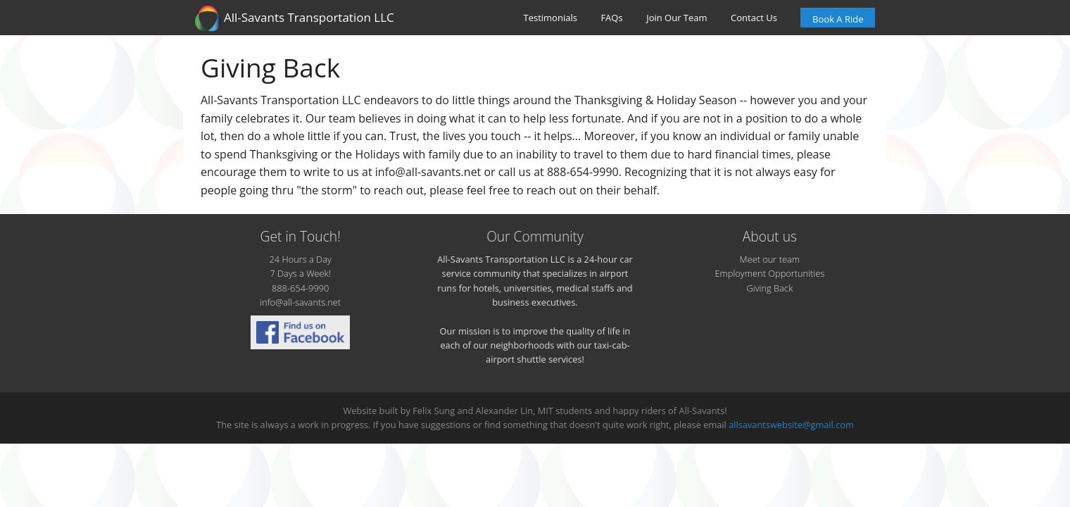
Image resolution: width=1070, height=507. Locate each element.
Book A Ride (837, 19)
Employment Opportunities (769, 273)
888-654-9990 (300, 288)
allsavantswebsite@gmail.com (791, 424)
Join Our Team (676, 17)
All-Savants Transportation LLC (294, 18)
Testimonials (550, 17)
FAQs (611, 17)
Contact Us (754, 17)
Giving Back (770, 288)
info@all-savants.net (300, 302)
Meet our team (770, 259)
